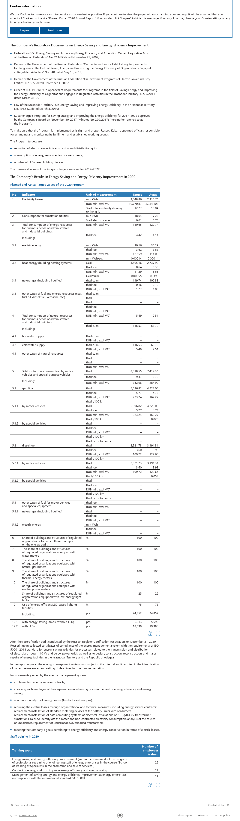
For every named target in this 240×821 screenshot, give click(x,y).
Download (150, 633)
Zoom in (158, 633)
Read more (54, 30)
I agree (24, 30)
